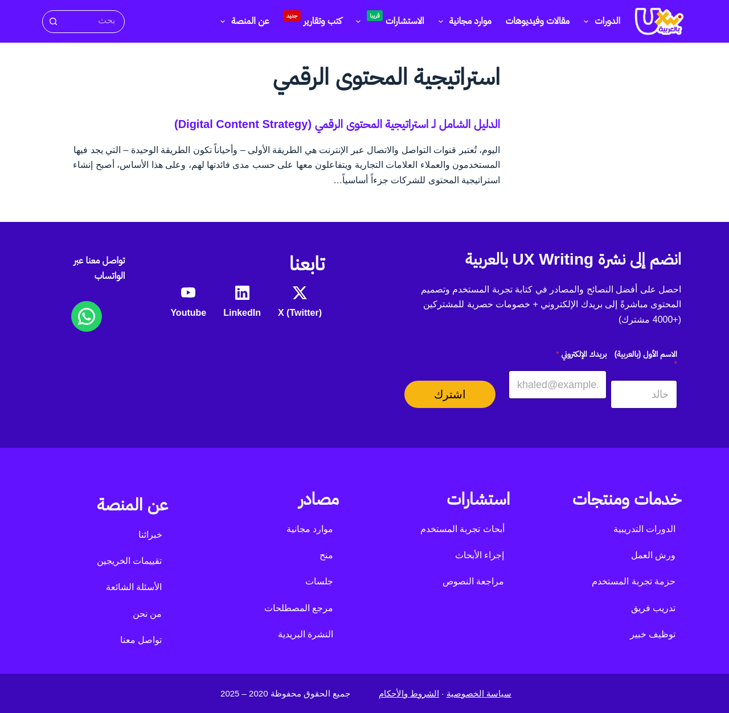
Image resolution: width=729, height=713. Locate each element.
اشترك (450, 394)
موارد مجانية (463, 21)
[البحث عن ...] (93, 21)
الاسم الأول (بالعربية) (646, 358)
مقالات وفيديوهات (538, 21)
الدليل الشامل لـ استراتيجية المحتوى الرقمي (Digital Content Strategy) (337, 124)
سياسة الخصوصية (479, 693)
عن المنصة (242, 21)
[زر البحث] (53, 21)
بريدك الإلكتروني (581, 353)
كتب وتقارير (312, 18)
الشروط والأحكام (409, 693)
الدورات (599, 21)
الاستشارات (387, 19)
